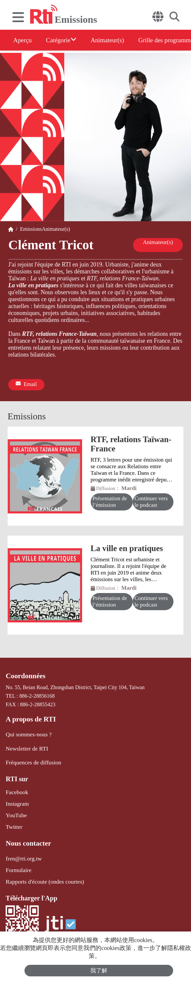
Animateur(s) (115, 40)
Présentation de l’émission (110, 500)
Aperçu (23, 40)
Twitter (13, 820)
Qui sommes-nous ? (27, 731)
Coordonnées (24, 674)
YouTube (15, 809)
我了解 (98, 970)
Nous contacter (27, 836)
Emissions (29, 229)
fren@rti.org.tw (22, 851)
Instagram (16, 798)
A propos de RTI (29, 716)
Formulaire (17, 862)
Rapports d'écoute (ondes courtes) (41, 873)
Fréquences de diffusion (31, 758)
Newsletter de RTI (25, 745)
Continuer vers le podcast (151, 500)
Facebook (16, 787)
